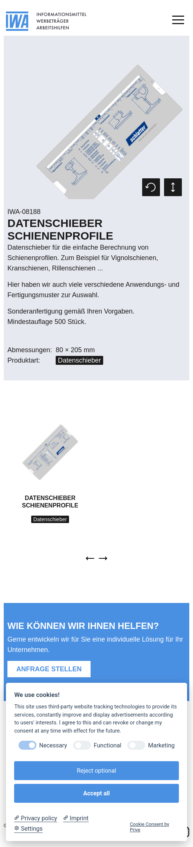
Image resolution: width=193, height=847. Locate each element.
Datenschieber (79, 360)
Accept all (96, 793)
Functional (107, 745)
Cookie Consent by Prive (149, 827)
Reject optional (96, 770)
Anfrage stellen (49, 669)
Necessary (53, 745)
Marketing (161, 745)
